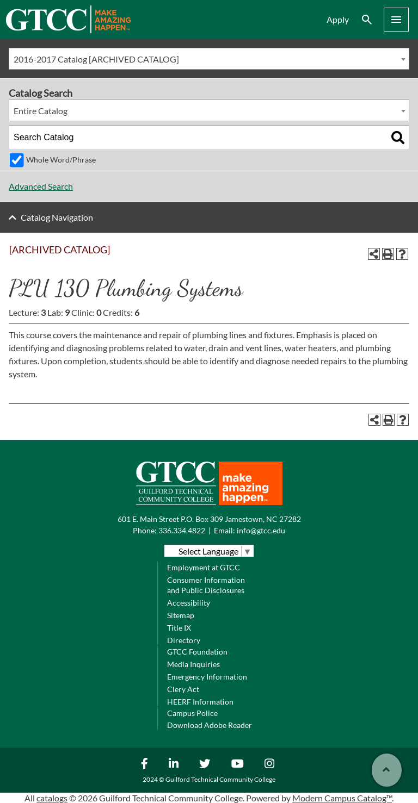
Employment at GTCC (203, 567)
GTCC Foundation (197, 651)
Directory (183, 640)
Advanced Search (41, 186)
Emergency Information (207, 676)
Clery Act (183, 689)
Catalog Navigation (57, 217)
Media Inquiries (193, 664)
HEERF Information (200, 701)
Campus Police (192, 713)
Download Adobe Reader (209, 725)
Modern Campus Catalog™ (342, 798)
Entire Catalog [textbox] (40, 110)
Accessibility (188, 602)
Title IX (179, 627)
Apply (338, 19)
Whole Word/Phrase (61, 159)
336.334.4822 (181, 530)
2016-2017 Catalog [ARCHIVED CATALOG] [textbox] (96, 59)
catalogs (51, 798)
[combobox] (209, 59)
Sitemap (180, 615)
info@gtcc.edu (261, 530)
